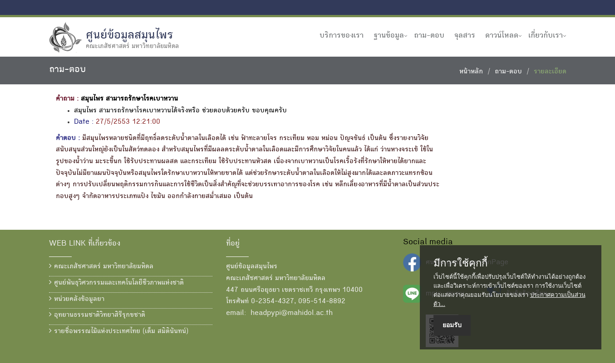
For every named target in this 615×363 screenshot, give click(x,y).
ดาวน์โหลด (501, 36)
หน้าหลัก (471, 72)
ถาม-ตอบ (429, 36)
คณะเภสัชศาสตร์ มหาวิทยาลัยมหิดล (101, 266)
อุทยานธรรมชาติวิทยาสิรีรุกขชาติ (97, 315)
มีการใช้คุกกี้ (460, 263)
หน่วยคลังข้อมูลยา (76, 299)
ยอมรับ (452, 325)
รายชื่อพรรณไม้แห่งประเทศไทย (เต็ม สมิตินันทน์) (118, 331)
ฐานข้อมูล (389, 36)
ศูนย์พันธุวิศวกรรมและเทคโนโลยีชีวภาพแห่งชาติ (116, 283)
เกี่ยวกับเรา (545, 36)
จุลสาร (464, 36)
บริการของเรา (342, 36)
